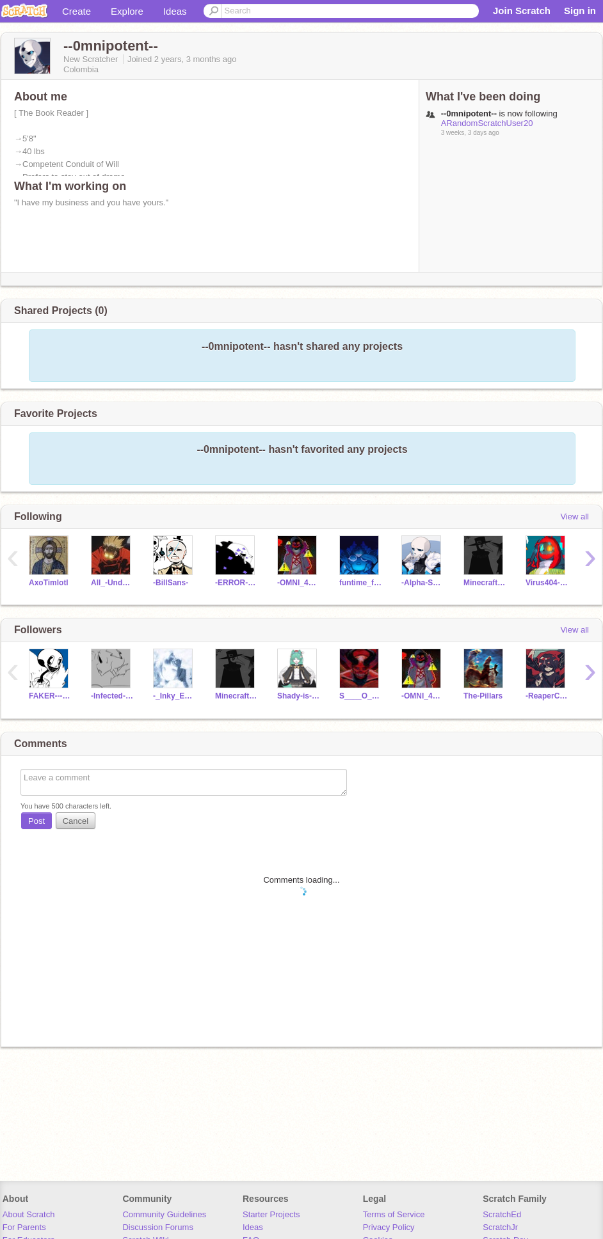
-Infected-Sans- (112, 695)
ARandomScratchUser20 (487, 123)
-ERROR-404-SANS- (236, 582)
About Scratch (29, 1214)
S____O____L (360, 695)
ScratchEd (502, 1214)
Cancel (75, 821)
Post (36, 821)
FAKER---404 (50, 695)
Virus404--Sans (547, 582)
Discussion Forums (157, 1227)
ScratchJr (500, 1227)
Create (76, 11)
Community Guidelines (164, 1214)
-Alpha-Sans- (422, 582)
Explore (127, 11)
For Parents (24, 1227)
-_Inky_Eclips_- (174, 695)
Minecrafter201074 (484, 582)
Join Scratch (522, 10)
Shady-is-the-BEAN (298, 695)
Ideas (175, 11)
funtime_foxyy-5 (360, 582)
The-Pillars (482, 695)
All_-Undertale (112, 582)
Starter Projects (271, 1214)
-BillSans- (170, 582)
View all (574, 516)
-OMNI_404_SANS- (298, 582)
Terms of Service (394, 1214)
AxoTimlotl (48, 582)
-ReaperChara (547, 695)
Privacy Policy (389, 1227)
